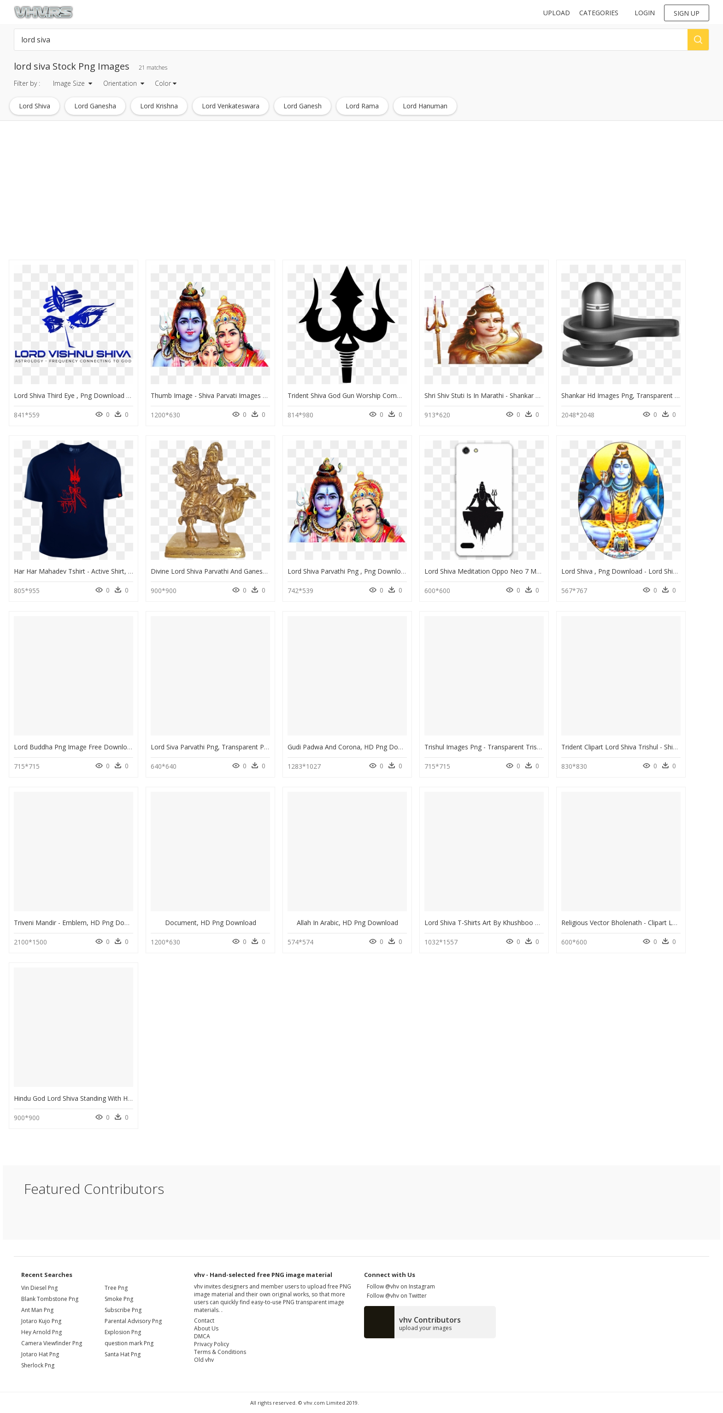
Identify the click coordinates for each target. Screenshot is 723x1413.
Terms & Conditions (220, 1352)
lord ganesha (95, 105)
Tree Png (116, 1288)
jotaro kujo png (41, 1321)
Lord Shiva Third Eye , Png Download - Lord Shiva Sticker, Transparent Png (125, 395)
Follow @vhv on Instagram (399, 1286)
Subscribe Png (123, 1310)
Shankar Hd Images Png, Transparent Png (623, 395)
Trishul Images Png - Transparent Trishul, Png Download (509, 746)
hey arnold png (41, 1332)
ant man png (37, 1310)
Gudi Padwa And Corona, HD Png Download (354, 746)
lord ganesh (302, 105)
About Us (206, 1328)
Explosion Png (123, 1332)
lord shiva (34, 105)
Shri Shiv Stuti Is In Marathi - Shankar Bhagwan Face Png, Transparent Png (535, 395)
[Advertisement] (276, 192)
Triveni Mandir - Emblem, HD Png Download (80, 922)
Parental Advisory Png (133, 1321)
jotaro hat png (40, 1354)
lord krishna (159, 105)
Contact (204, 1320)
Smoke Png (119, 1299)
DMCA (202, 1336)
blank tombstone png (49, 1299)
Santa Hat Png (123, 1354)
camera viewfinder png (51, 1343)
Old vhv (204, 1360)
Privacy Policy (211, 1344)
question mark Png (129, 1343)
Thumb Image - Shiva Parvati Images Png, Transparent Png (239, 395)
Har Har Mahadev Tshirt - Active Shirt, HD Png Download (99, 571)
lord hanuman (425, 105)
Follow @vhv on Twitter (395, 1296)
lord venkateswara (230, 105)
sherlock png (37, 1365)
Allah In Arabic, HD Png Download (347, 922)
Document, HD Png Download (210, 922)
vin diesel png (39, 1288)
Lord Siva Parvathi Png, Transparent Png (211, 746)
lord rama (362, 105)
